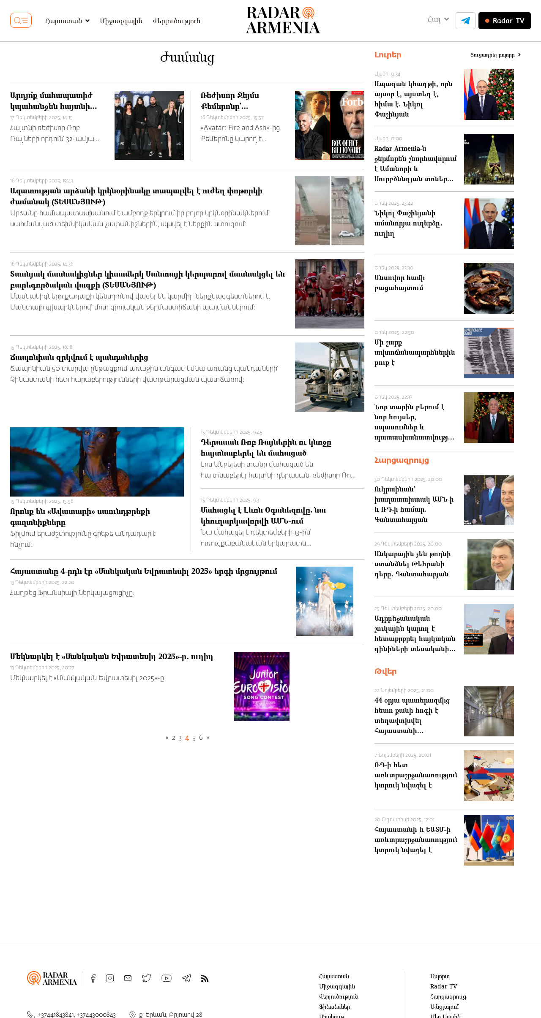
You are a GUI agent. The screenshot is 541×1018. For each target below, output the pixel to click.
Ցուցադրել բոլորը (495, 55)
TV (504, 20)
